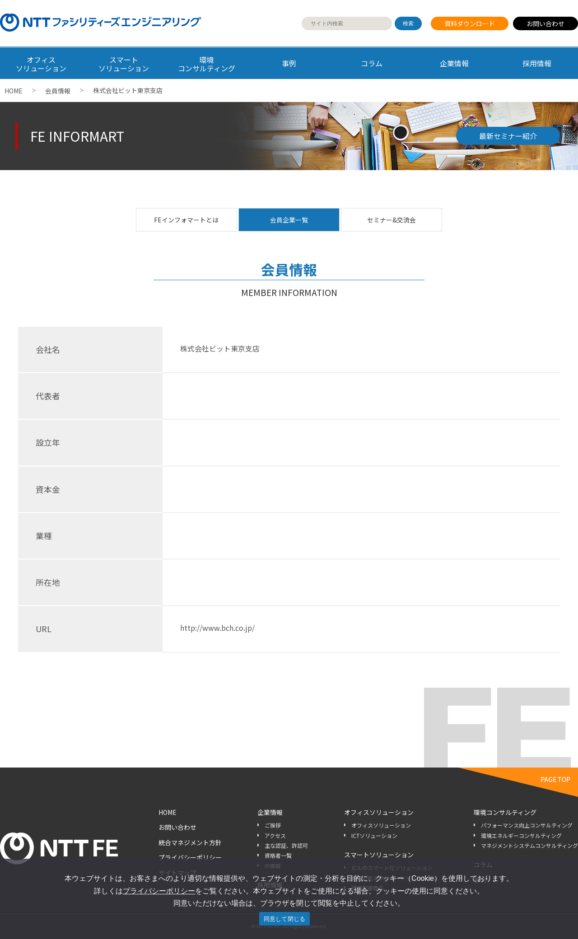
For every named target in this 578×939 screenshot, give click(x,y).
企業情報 (454, 63)
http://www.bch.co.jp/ (217, 627)
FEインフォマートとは (186, 219)
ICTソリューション (374, 835)
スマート (124, 64)
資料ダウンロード (469, 23)
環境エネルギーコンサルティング (521, 835)
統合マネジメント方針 (190, 842)
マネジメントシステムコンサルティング (529, 845)
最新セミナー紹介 (508, 135)
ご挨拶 (273, 825)
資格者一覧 (278, 855)
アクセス (275, 835)
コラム (371, 63)
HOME (14, 90)
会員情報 (57, 90)
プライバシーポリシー (190, 857)
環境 (206, 64)
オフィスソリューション (379, 812)
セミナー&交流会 (391, 219)
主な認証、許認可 (286, 845)
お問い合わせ (545, 23)
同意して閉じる (285, 919)
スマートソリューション (379, 854)
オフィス (41, 64)
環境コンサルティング (505, 812)
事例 (289, 63)
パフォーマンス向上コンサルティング (527, 825)
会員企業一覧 (289, 219)
